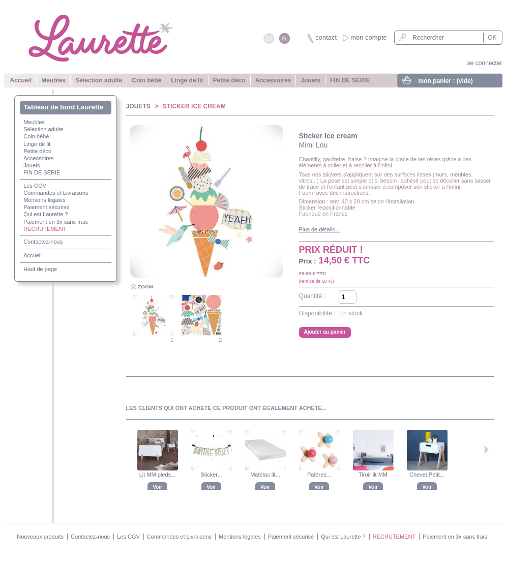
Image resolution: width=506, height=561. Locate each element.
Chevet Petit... (426, 474)
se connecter (484, 63)
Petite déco (229, 80)
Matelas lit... (265, 474)
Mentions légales (44, 200)
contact (326, 37)
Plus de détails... (319, 229)
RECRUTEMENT (44, 229)
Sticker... (211, 474)
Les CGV (34, 186)
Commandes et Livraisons (55, 193)
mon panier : (446, 80)
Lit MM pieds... (157, 474)
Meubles (53, 80)
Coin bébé (146, 80)
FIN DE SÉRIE (350, 80)
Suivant (486, 449)
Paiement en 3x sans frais (55, 222)
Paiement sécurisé (46, 207)
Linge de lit (187, 80)
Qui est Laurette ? (45, 214)
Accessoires (273, 80)
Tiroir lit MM (373, 474)
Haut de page (40, 269)
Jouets (310, 80)
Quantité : (312, 296)
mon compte (368, 37)
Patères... (319, 474)
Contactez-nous (43, 242)
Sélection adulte (98, 80)
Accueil (21, 80)
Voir (157, 487)
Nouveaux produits (40, 537)
